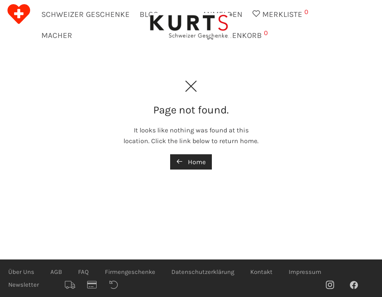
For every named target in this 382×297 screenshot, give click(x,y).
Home (191, 162)
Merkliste (280, 13)
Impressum (305, 272)
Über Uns (21, 272)
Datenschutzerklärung (202, 272)
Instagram (334, 285)
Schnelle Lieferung (73, 285)
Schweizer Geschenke (85, 14)
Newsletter (23, 284)
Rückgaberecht (117, 285)
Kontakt (261, 272)
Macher (56, 35)
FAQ (83, 272)
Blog (149, 14)
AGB (56, 272)
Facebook (358, 284)
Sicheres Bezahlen (95, 285)
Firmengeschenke (130, 272)
